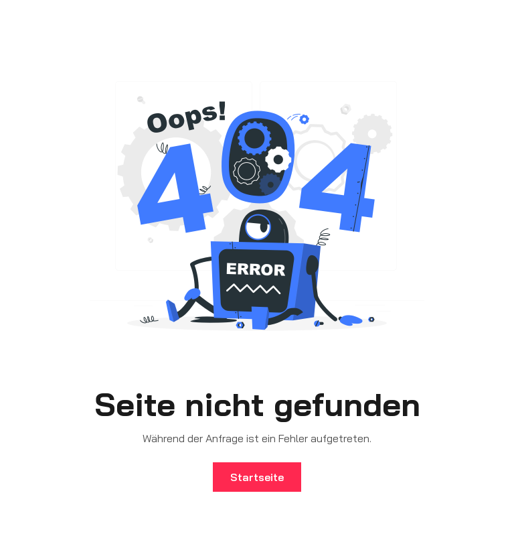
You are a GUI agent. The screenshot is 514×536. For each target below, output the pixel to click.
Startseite (257, 477)
